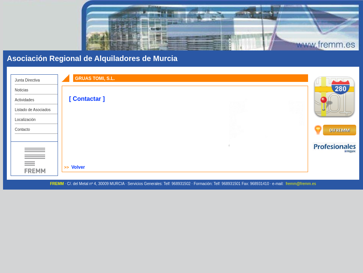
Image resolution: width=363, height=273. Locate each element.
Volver (78, 167)
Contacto (22, 129)
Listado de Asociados (33, 110)
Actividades (24, 100)
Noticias (21, 90)
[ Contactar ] (87, 99)
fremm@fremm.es (301, 184)
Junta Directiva (27, 80)
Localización (25, 120)
